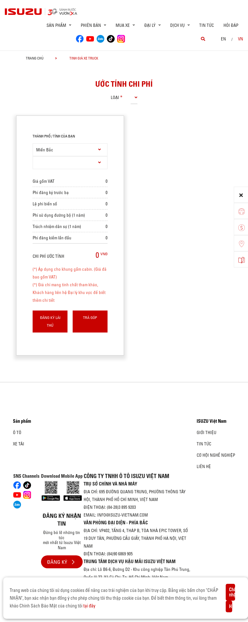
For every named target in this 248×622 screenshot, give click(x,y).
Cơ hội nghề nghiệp (216, 455)
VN (240, 38)
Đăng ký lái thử (50, 321)
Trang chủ (35, 58)
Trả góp (90, 317)
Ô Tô (17, 432)
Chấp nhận (232, 592)
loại (115, 97)
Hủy (230, 606)
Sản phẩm (22, 421)
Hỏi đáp (230, 25)
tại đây (89, 606)
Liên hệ (204, 466)
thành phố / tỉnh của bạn (54, 136)
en (223, 38)
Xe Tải (18, 443)
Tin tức (206, 25)
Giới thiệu (206, 432)
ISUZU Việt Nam (211, 421)
